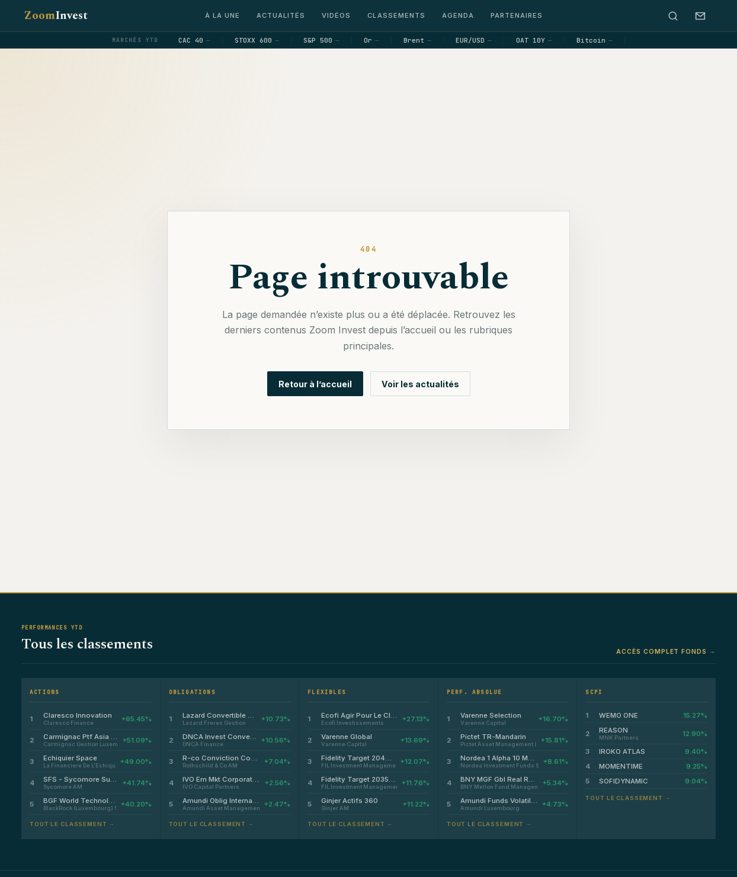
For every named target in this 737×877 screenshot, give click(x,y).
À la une (222, 15)
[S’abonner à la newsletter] (700, 16)
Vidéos (336, 15)
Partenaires (517, 15)
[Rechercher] (673, 16)
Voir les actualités (420, 384)
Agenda (458, 15)
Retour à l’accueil (315, 384)
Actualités (281, 15)
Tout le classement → (72, 824)
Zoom (56, 15)
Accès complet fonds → (666, 651)
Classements (396, 15)
